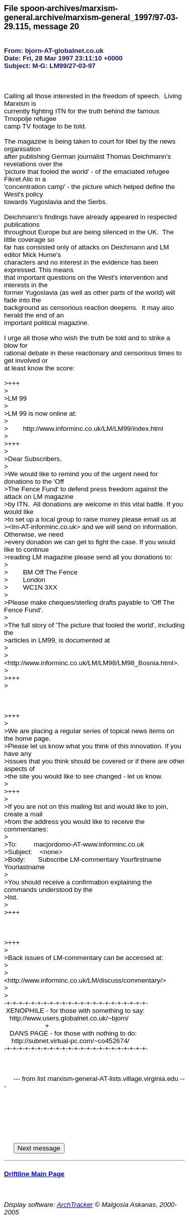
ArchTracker (75, 1204)
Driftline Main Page (34, 1174)
